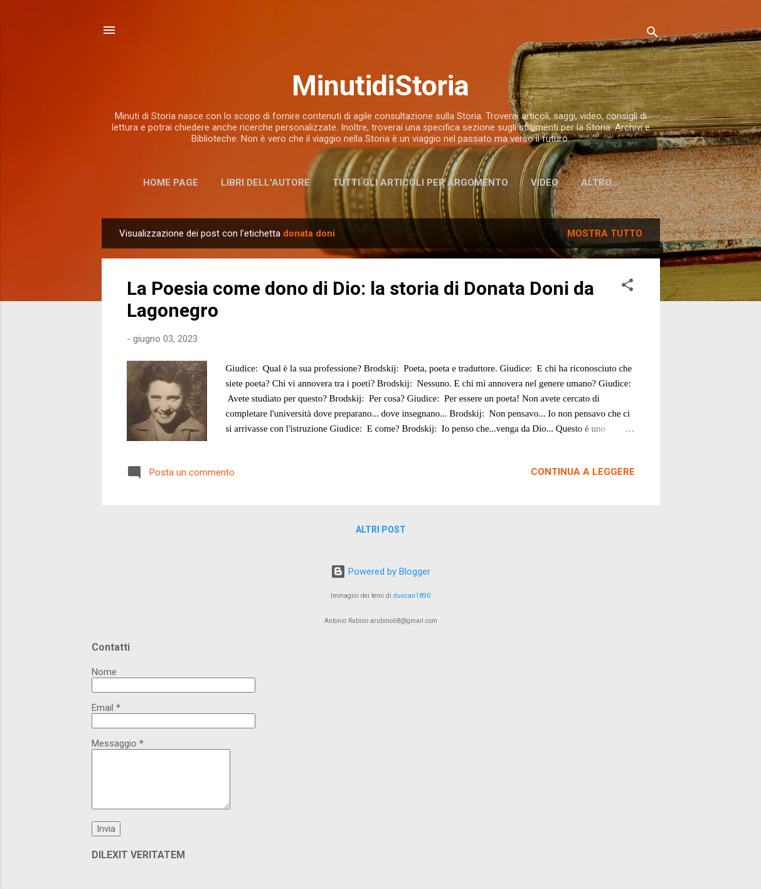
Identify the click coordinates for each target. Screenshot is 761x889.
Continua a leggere (583, 471)
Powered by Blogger (380, 571)
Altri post (381, 529)
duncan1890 (411, 596)
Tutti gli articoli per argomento (420, 182)
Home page (170, 182)
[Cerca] (652, 34)
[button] (627, 287)
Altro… (600, 182)
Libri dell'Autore (265, 182)
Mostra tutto (604, 233)
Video (544, 182)
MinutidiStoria (380, 85)
